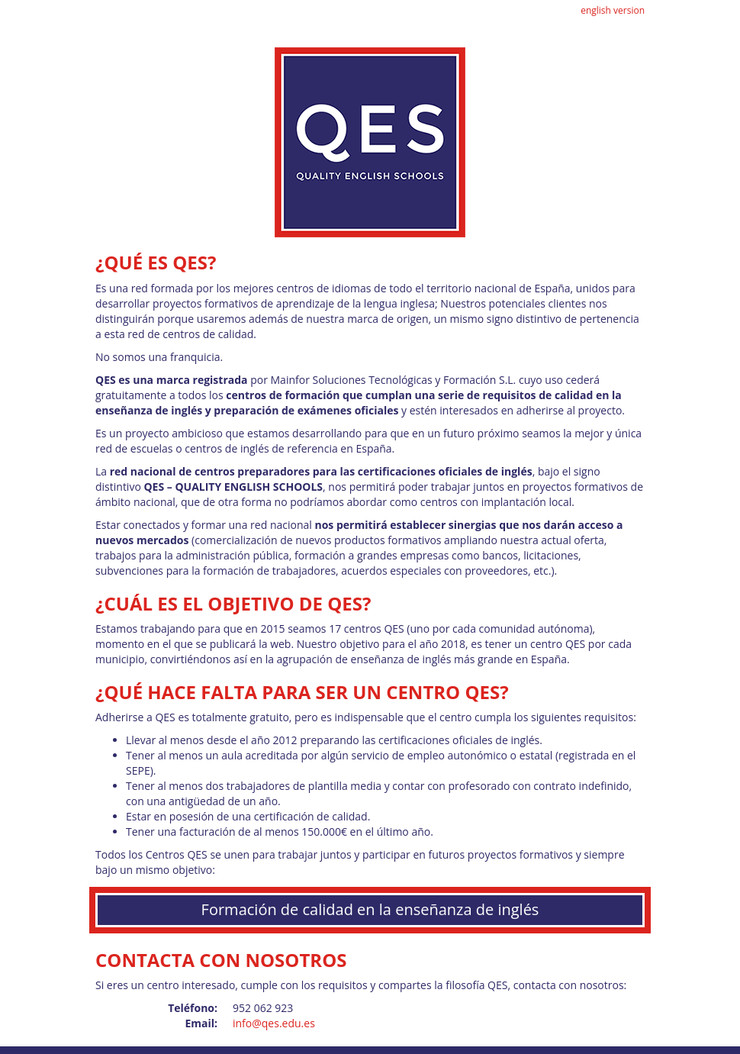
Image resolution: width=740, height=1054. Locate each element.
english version (613, 10)
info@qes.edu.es (274, 1023)
